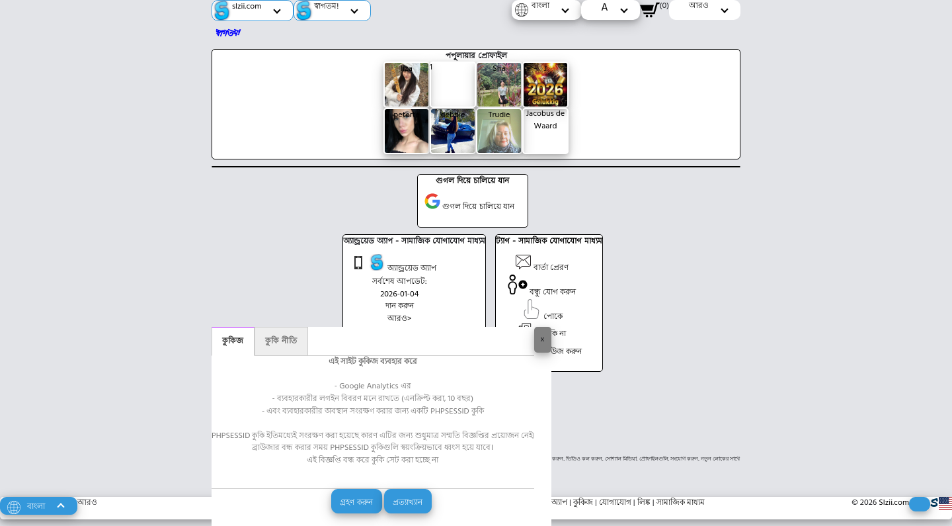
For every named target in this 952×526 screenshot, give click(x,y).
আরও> (399, 319)
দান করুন (399, 306)
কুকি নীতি (281, 341)
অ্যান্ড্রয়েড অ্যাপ (393, 264)
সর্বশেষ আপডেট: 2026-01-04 (399, 288)
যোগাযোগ (615, 502)
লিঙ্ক (644, 502)
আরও (87, 503)
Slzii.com (894, 502)
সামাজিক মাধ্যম (680, 502)
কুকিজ (233, 341)
